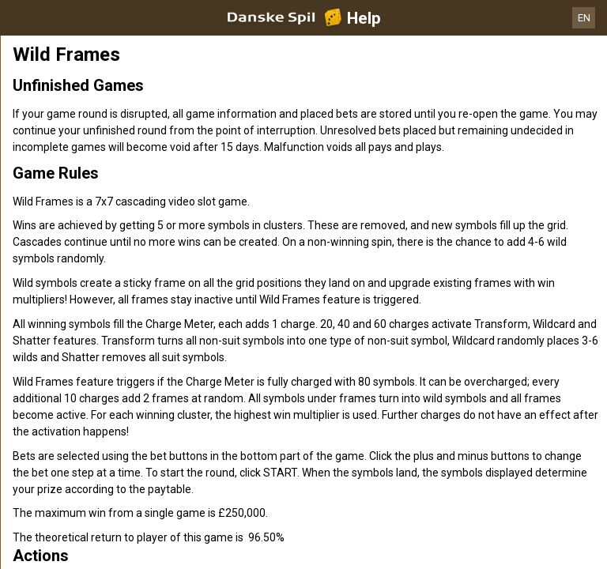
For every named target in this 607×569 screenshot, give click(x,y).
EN (584, 18)
